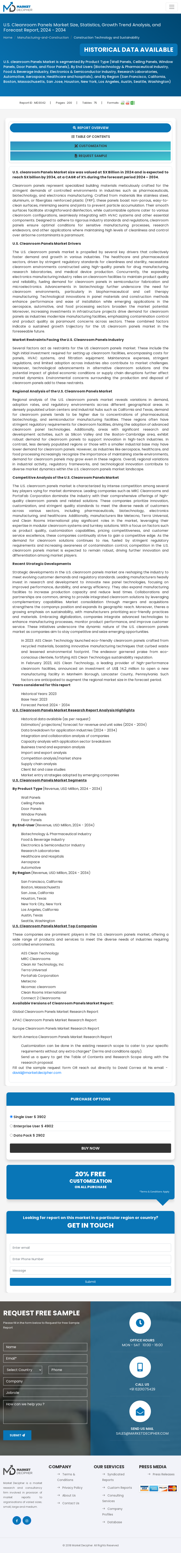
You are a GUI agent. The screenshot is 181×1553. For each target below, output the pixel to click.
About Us (69, 1495)
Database (114, 1522)
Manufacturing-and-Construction (43, 37)
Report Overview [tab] (90, 127)
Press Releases (164, 1474)
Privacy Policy (72, 1488)
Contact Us (70, 1503)
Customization (90, 146)
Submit (17, 1435)
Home (7, 37)
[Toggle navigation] (172, 7)
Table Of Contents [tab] (90, 136)
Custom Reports (119, 1488)
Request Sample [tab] (90, 156)
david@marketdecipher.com (36, 1072)
